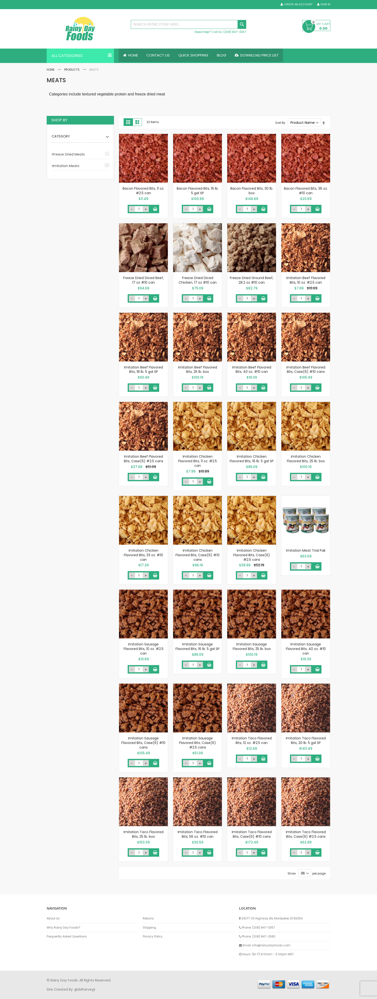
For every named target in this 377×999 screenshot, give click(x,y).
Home (51, 70)
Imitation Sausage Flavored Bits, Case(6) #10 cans (143, 743)
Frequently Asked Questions (67, 936)
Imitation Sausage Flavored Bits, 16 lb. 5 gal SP (198, 646)
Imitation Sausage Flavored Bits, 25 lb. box (252, 646)
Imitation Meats (66, 165)
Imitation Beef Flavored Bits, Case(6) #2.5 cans (143, 458)
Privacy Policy (153, 936)
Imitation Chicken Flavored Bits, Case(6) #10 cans (198, 555)
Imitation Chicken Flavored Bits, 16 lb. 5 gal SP (252, 458)
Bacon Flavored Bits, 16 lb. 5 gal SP (198, 190)
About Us (53, 918)
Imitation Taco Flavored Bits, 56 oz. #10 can (198, 834)
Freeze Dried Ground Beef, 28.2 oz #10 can (251, 280)
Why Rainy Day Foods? (63, 928)
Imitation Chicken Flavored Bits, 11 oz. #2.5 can (197, 461)
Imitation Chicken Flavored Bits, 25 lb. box (306, 458)
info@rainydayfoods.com (271, 945)
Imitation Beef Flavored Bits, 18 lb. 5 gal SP (143, 369)
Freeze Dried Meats (69, 154)
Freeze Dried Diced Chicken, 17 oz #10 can (198, 280)
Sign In (325, 4)
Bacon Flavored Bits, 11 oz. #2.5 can (143, 190)
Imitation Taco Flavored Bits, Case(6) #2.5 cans (306, 834)
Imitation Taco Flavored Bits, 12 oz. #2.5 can (252, 740)
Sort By (280, 123)
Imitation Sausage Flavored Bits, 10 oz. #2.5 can (143, 649)
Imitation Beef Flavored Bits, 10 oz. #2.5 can (305, 280)
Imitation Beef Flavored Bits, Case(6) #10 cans (305, 369)
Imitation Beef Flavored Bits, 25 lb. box (197, 369)
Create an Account (298, 4)
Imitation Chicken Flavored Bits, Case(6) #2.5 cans (251, 555)
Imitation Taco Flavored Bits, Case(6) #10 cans (252, 834)
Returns (148, 918)
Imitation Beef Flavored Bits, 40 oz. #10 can (251, 369)
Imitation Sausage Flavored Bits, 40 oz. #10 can (306, 649)
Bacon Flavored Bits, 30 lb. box (251, 190)
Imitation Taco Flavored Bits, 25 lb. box (143, 834)
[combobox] (188, 24)
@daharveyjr (84, 989)
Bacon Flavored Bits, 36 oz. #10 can (306, 190)
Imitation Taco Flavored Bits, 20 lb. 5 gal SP (306, 740)
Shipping (149, 928)
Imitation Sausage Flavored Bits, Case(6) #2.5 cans (197, 743)
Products (72, 70)
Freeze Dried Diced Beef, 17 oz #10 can (143, 280)
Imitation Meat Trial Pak (306, 550)
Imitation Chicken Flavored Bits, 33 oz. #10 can (143, 555)
